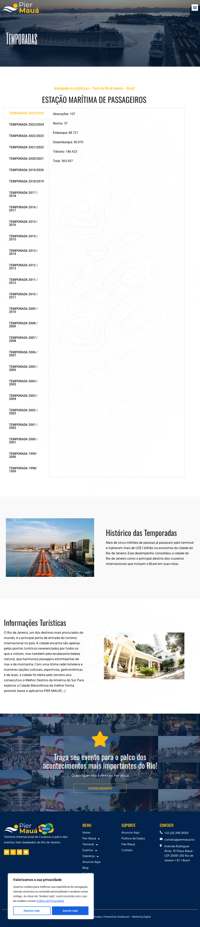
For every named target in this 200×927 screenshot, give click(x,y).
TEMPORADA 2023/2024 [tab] (26, 124)
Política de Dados (133, 839)
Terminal (90, 845)
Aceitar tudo (70, 910)
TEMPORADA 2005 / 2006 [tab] (23, 368)
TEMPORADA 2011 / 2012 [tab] (23, 281)
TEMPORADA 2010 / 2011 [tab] (23, 295)
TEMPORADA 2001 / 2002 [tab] (23, 426)
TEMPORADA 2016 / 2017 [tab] (23, 208)
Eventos (89, 851)
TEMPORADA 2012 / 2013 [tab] (23, 266)
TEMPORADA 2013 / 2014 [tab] (23, 252)
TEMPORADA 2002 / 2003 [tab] (23, 411)
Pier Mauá (91, 839)
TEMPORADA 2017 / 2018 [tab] (23, 194)
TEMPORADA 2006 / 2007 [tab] (23, 353)
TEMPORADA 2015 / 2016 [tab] (23, 223)
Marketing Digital (141, 917)
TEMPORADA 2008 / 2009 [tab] (23, 324)
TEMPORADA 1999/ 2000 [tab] (23, 455)
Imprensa (90, 856)
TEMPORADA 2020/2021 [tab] (26, 158)
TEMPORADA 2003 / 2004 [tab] (23, 397)
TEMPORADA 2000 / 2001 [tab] (23, 440)
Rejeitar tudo (32, 910)
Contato (88, 874)
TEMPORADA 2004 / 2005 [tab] (23, 382)
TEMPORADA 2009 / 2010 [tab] (23, 310)
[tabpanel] (116, 137)
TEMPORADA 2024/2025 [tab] (26, 113)
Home (86, 833)
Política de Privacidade (50, 901)
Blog (85, 868)
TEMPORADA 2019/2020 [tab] (26, 170)
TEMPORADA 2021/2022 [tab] (26, 147)
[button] (195, 7)
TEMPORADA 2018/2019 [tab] (26, 181)
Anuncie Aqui (91, 862)
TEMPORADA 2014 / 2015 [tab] (23, 237)
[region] (51, 896)
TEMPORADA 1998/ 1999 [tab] (23, 469)
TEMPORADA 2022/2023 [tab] (26, 136)
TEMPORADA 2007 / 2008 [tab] (23, 339)
